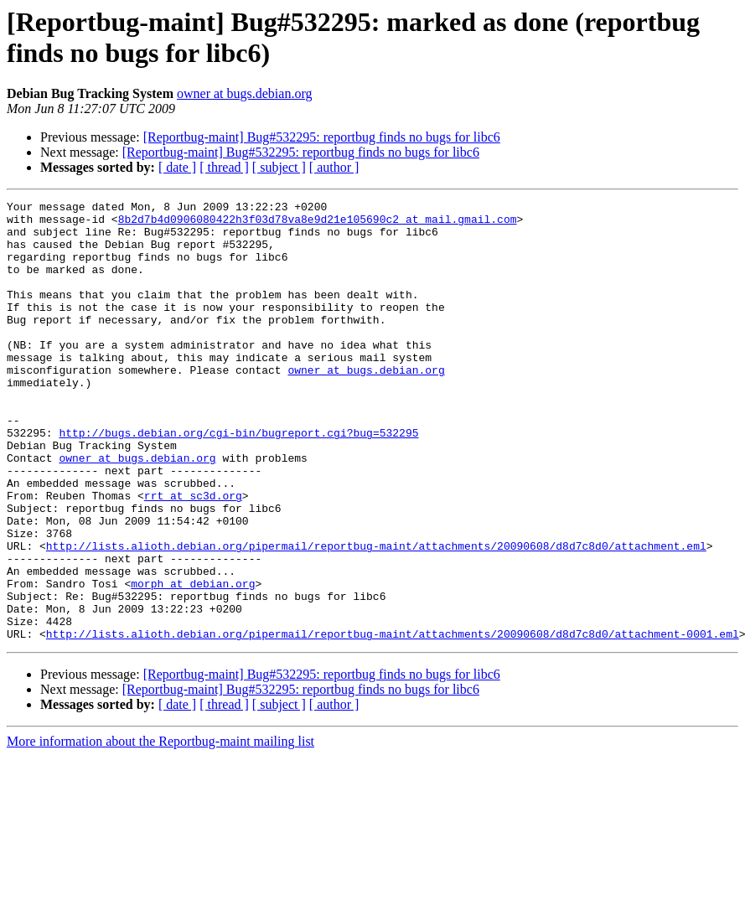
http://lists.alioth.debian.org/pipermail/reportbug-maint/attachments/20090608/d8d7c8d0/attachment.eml (376, 615)
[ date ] (177, 167)
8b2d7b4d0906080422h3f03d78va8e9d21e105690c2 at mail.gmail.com (317, 223)
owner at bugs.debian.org (244, 93)
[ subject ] (279, 167)
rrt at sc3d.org (193, 555)
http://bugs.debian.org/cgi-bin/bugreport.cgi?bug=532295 (238, 480)
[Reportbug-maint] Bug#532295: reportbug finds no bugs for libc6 (321, 137)
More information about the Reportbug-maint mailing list (160, 829)
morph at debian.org (193, 661)
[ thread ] (224, 167)
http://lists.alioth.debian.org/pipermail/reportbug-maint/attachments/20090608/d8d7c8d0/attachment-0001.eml (392, 721)
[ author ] (334, 167)
